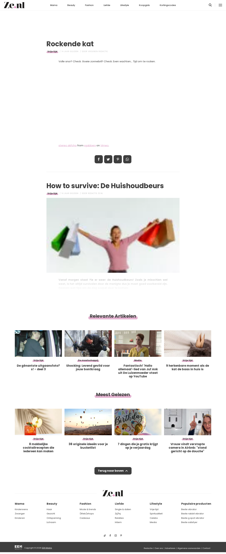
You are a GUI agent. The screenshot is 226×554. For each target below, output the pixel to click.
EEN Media (47, 548)
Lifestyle (124, 5)
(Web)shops (87, 513)
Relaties (119, 518)
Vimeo (104, 145)
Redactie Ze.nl (95, 193)
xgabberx (90, 145)
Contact (206, 548)
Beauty (71, 5)
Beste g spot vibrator (192, 518)
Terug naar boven (110, 471)
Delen (99, 159)
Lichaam (51, 522)
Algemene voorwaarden (188, 548)
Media (153, 522)
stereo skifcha (68, 145)
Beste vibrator (189, 509)
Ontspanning (54, 518)
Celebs (154, 518)
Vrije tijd (52, 51)
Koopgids (144, 5)
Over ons (159, 548)
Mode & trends (88, 509)
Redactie (148, 548)
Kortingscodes (168, 5)
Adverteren (170, 548)
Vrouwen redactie (98, 51)
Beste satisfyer (189, 522)
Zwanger (20, 513)
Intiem (118, 522)
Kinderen (20, 518)
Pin (118, 159)
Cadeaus (85, 518)
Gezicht (51, 513)
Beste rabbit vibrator (192, 513)
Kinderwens (21, 509)
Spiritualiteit (156, 513)
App (127, 159)
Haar (49, 509)
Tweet (108, 159)
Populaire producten (196, 504)
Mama (53, 5)
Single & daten (123, 509)
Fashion (89, 5)
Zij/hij (118, 513)
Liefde (107, 5)
